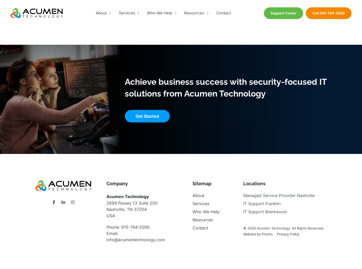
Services (129, 13)
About (103, 13)
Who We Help (161, 13)
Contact (223, 12)
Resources (196, 13)
